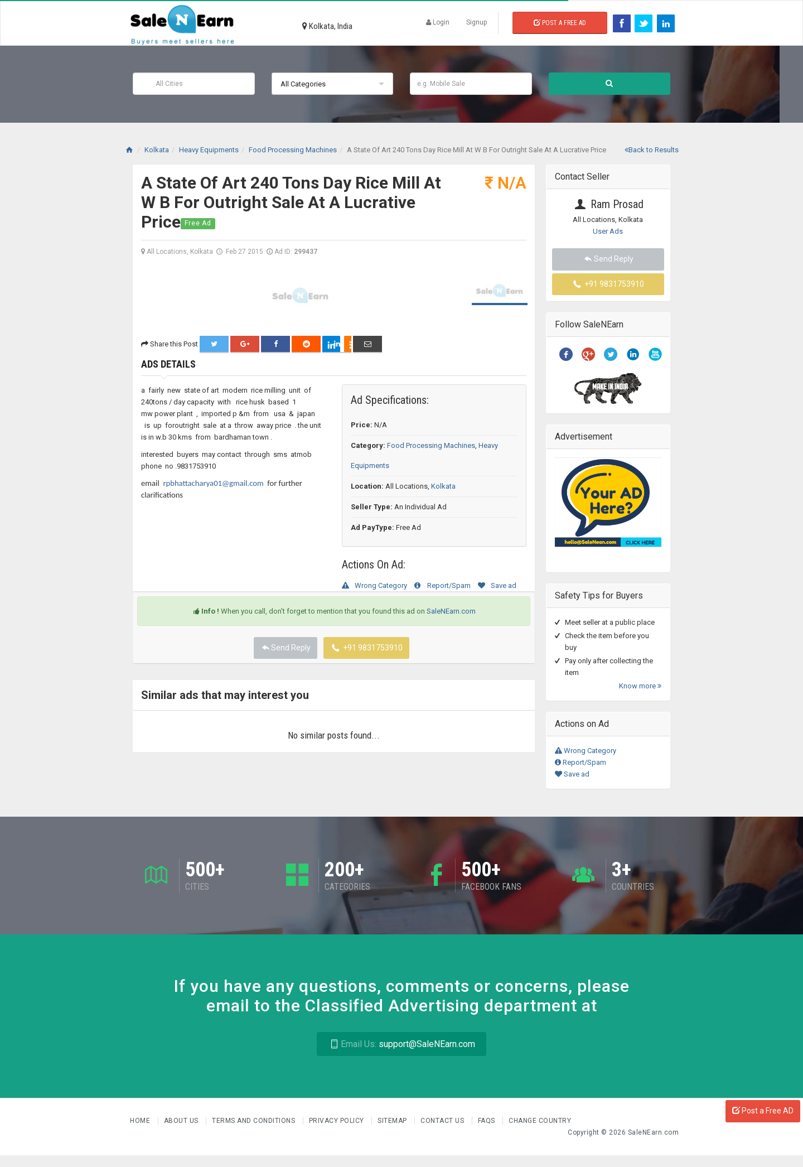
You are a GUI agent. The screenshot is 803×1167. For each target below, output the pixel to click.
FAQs (487, 1121)
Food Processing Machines (431, 445)
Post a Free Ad (560, 23)
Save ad (497, 585)
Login (437, 22)
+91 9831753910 (366, 647)
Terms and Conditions (254, 1121)
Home (141, 1121)
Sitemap (393, 1121)
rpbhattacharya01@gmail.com (213, 483)
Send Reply (285, 647)
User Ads (608, 231)
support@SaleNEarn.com (401, 1044)
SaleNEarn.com (451, 611)
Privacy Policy (337, 1121)
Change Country (540, 1121)
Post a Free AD (763, 1110)
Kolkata (443, 486)
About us (182, 1121)
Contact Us (443, 1121)
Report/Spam (442, 585)
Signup (476, 22)
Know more (640, 686)
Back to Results (652, 150)
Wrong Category (374, 585)
